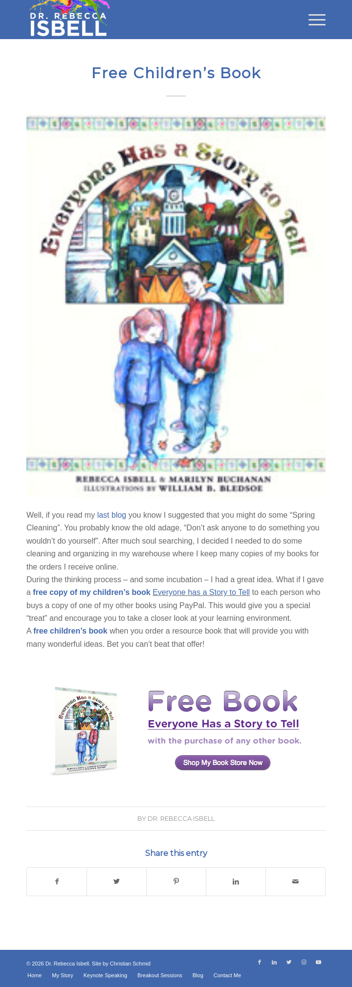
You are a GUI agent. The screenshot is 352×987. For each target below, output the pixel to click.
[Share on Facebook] (57, 881)
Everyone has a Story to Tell (201, 592)
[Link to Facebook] (259, 962)
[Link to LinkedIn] (274, 962)
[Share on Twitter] (116, 881)
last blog (112, 515)
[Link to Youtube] (318, 962)
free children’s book (70, 631)
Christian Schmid (130, 963)
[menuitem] (312, 19)
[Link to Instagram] (303, 962)
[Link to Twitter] (289, 962)
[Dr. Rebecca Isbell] (146, 19)
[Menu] (312, 19)
